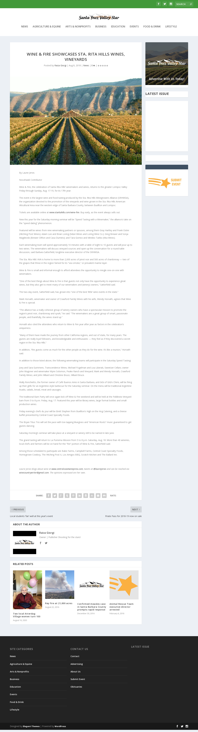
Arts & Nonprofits (78, 28)
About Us (75, 673)
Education (118, 28)
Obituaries (76, 688)
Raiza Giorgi (60, 67)
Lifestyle (171, 28)
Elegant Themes (31, 728)
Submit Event (78, 681)
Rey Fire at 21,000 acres (58, 605)
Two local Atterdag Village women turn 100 (26, 617)
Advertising (77, 666)
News (24, 28)
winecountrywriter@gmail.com (34, 474)
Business (100, 28)
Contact (75, 658)
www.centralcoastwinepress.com (67, 471)
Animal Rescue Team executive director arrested (121, 609)
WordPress (60, 728)
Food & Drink (152, 28)
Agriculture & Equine (47, 28)
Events (134, 28)
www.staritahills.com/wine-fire (64, 214)
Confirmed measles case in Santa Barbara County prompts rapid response (91, 609)
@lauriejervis (99, 471)
